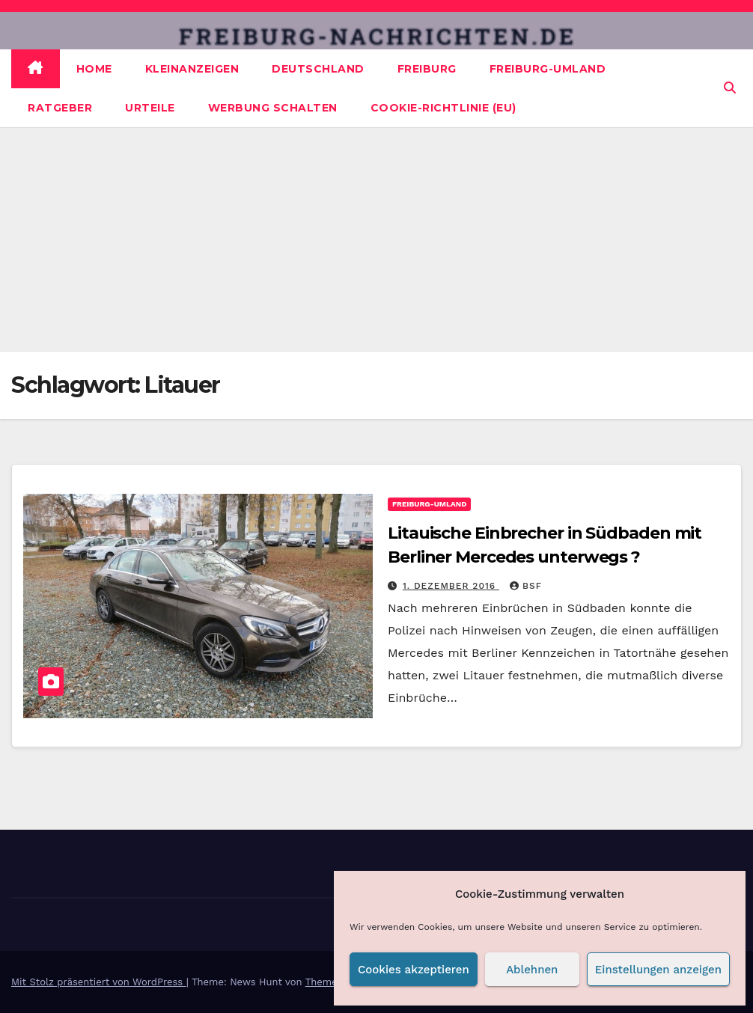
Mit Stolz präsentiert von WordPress (98, 982)
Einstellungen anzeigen (658, 969)
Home (94, 69)
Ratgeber (60, 107)
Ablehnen (532, 969)
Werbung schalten (273, 107)
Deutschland (318, 69)
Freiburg (427, 69)
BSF (526, 586)
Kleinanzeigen (192, 69)
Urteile (150, 107)
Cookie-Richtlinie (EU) (443, 107)
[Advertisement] (376, 239)
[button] (730, 88)
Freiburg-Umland (548, 69)
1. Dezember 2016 (451, 586)
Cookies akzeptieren (413, 969)
